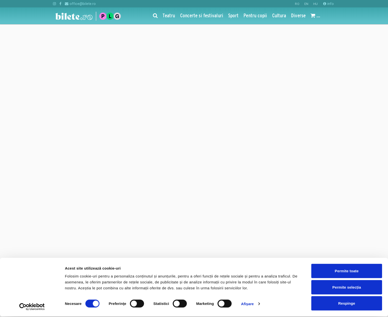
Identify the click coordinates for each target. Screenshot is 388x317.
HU (315, 4)
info (328, 4)
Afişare (247, 304)
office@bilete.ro (80, 4)
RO (297, 4)
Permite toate (347, 271)
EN (306, 4)
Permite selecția (346, 288)
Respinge (346, 304)
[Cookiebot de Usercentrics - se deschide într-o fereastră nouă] (32, 307)
